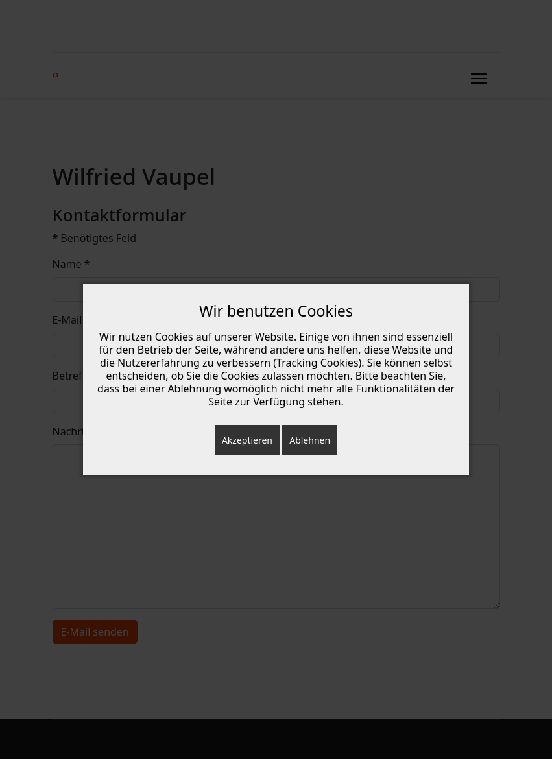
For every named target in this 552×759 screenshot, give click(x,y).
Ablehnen (309, 440)
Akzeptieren (247, 440)
